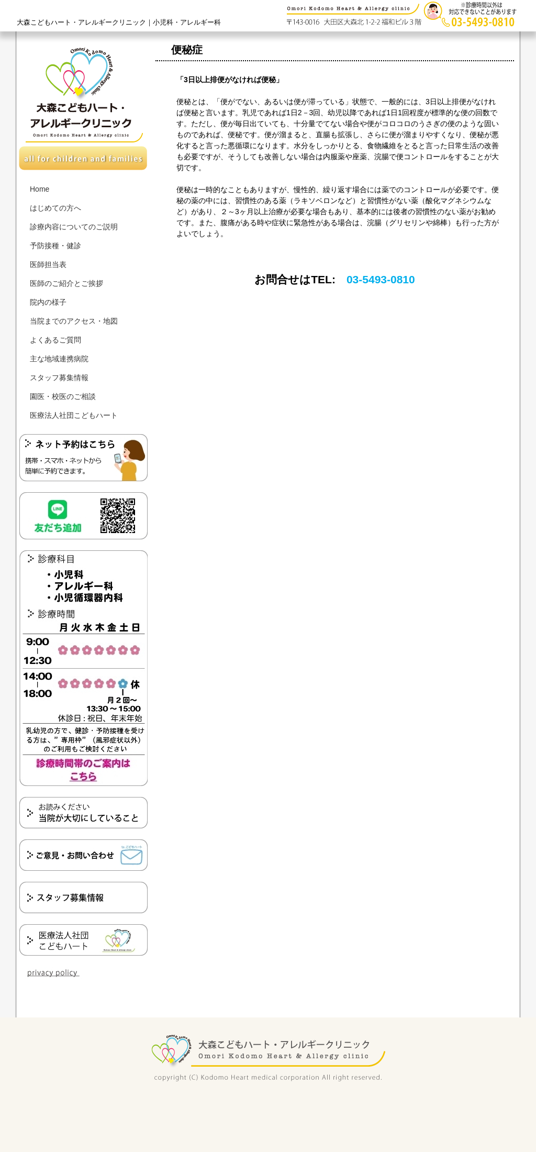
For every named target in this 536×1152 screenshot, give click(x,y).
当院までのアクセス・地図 (74, 321)
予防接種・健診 (55, 245)
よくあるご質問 (55, 340)
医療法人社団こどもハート (74, 415)
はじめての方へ (55, 208)
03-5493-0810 (381, 279)
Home (39, 189)
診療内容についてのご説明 (74, 227)
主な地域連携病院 (59, 359)
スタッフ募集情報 (59, 377)
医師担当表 (48, 264)
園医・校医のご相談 (63, 396)
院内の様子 (48, 302)
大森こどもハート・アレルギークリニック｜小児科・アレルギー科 (119, 22)
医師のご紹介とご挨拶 (66, 283)
